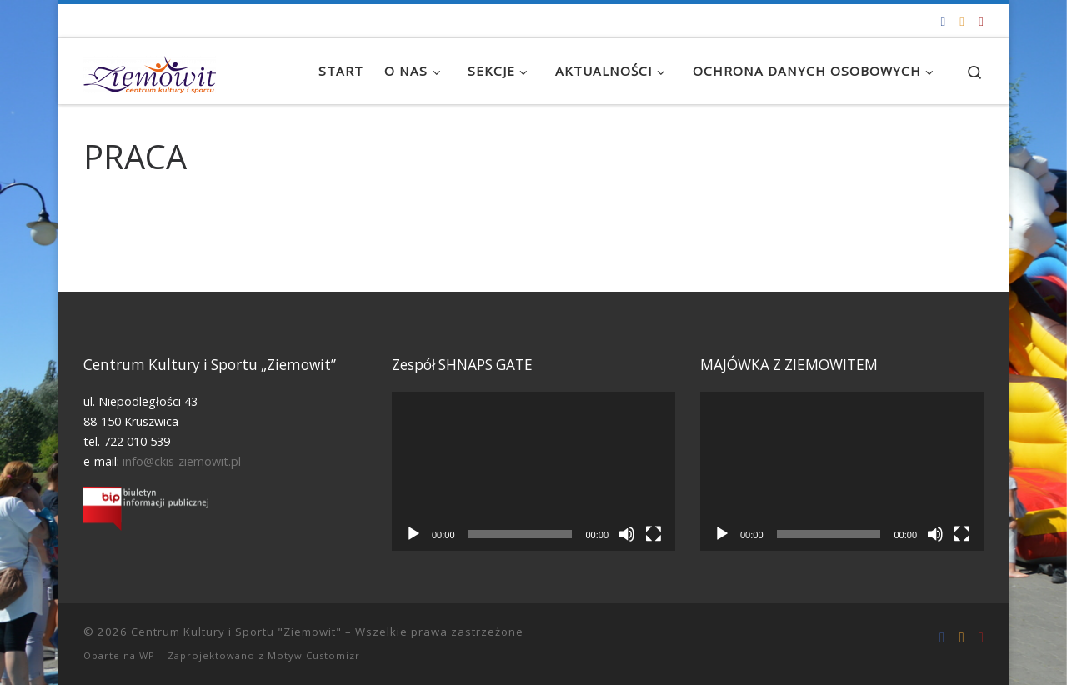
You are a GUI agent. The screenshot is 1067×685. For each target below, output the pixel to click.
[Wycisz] (627, 534)
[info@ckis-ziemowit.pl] (961, 21)
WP (147, 655)
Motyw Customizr (314, 655)
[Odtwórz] (413, 534)
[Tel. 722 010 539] (981, 21)
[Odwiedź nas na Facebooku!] (942, 21)
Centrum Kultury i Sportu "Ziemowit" (236, 631)
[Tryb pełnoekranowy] (653, 534)
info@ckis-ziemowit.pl (182, 461)
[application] (533, 471)
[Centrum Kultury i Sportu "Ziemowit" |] (149, 70)
